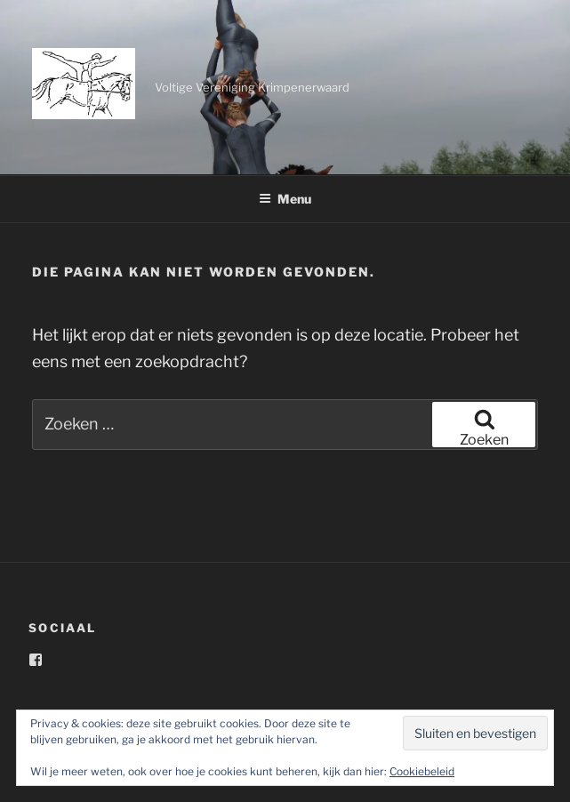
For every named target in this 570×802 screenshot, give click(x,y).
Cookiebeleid (421, 771)
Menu (285, 198)
